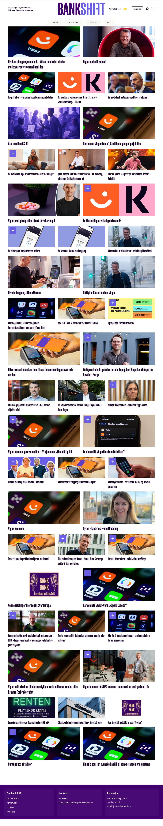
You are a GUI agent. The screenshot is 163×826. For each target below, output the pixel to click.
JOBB (112, 23)
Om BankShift (13, 803)
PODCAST (52, 23)
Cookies (10, 812)
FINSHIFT (95, 23)
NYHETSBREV (73, 23)
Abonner (118, 8)
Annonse (11, 817)
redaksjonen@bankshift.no (119, 811)
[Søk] (147, 9)
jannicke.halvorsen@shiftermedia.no (76, 808)
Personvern (12, 808)
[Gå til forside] (72, 9)
